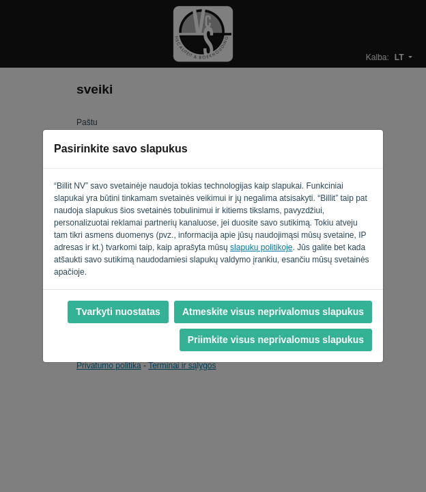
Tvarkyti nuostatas (118, 311)
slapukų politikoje (261, 247)
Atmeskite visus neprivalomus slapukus (273, 311)
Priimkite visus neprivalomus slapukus (276, 339)
